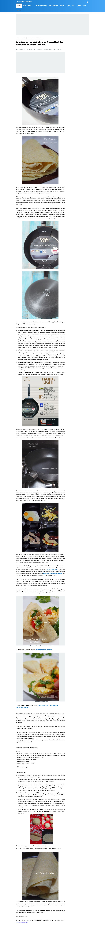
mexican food (40, 49)
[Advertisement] (52, 24)
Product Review (48, 49)
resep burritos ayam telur (44, 650)
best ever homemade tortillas (52, 573)
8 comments (58, 49)
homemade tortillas (52, 570)
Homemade (32, 49)
